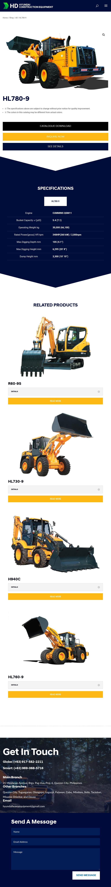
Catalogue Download (55, 126)
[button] (103, 34)
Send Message (86, 880)
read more (55, 401)
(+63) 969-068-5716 (28, 773)
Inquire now (55, 136)
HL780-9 (55, 201)
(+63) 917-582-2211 (28, 766)
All (16, 18)
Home (5, 18)
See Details (55, 146)
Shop (11, 18)
